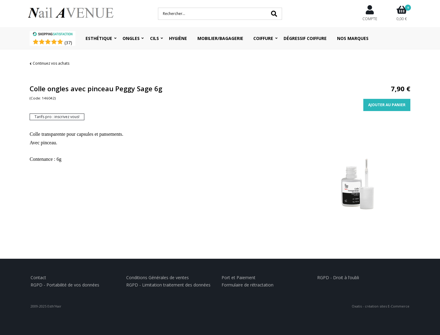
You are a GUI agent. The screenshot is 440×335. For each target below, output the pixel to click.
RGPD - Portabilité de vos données (65, 285)
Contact (38, 277)
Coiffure (263, 38)
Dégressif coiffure (305, 38)
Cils (154, 38)
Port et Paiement (238, 277)
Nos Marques (353, 38)
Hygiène (178, 38)
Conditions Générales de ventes (157, 277)
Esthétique (99, 38)
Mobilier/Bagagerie (220, 38)
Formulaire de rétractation (247, 285)
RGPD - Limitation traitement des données (168, 285)
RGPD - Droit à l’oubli (338, 277)
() (68, 42)
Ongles (131, 38)
